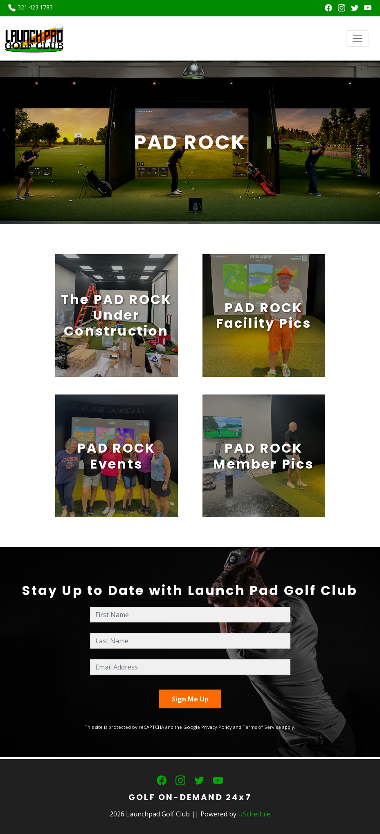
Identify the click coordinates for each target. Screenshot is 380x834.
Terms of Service (262, 727)
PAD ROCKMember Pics (263, 456)
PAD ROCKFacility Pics (264, 315)
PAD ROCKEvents (116, 456)
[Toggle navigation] (357, 38)
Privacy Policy (216, 727)
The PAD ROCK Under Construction (116, 315)
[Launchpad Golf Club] (34, 38)
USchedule (254, 813)
